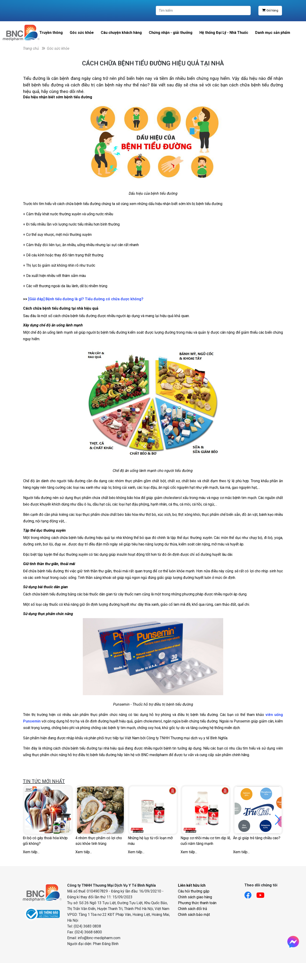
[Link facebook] (250, 893)
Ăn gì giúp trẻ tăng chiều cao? (256, 838)
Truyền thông (51, 32)
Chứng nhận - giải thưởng (170, 32)
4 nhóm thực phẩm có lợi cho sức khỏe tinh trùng (98, 841)
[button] (278, 820)
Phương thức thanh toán (197, 903)
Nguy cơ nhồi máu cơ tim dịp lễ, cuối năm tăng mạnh (206, 841)
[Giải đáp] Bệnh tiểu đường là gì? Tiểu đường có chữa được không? (86, 299)
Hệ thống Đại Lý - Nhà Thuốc (223, 32)
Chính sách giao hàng (195, 897)
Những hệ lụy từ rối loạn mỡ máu (150, 841)
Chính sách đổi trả (192, 908)
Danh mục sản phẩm (272, 32)
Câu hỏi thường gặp (193, 891)
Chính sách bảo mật (194, 914)
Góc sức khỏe (82, 32)
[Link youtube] (262, 893)
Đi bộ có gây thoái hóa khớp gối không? (45, 841)
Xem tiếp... (31, 852)
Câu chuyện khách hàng (121, 32)
